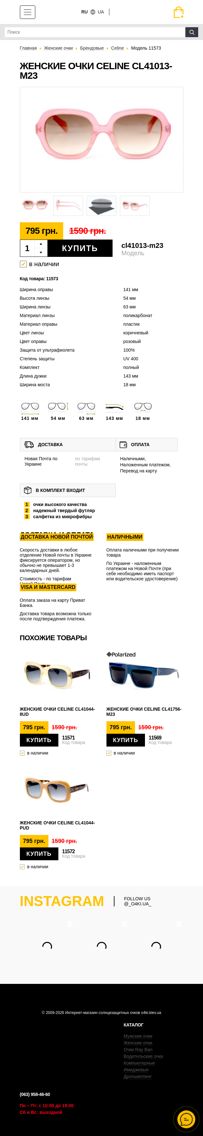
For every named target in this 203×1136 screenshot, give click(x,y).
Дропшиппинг (138, 1076)
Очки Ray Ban (138, 1049)
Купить (80, 248)
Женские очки (138, 1042)
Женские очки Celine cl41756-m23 (144, 712)
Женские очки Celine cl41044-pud (57, 825)
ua (101, 11)
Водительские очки (143, 1056)
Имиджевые (136, 1069)
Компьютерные (139, 1063)
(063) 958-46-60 (35, 1094)
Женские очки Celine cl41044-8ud (57, 712)
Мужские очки (138, 1036)
